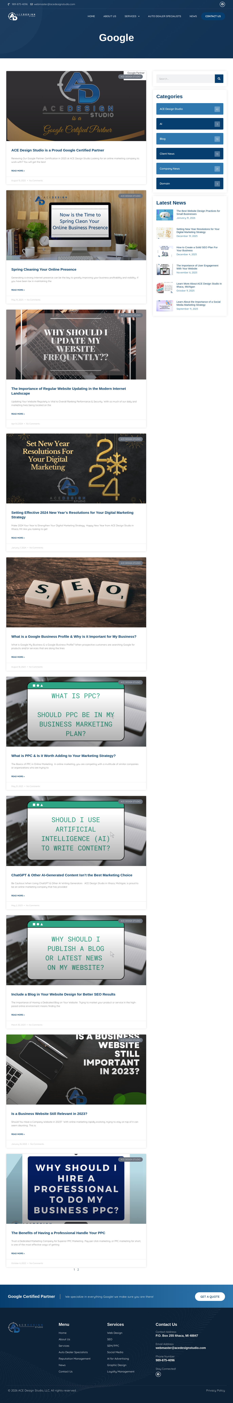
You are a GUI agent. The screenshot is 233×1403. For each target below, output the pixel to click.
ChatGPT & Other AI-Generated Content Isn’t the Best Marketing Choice (71, 875)
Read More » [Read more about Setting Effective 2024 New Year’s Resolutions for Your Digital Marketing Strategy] (18, 538)
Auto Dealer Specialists (164, 16)
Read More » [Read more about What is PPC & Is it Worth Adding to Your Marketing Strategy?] (18, 776)
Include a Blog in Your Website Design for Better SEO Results (63, 994)
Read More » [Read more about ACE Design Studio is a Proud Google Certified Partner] (18, 170)
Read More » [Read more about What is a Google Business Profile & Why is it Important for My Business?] (18, 657)
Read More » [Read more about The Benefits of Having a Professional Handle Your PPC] (18, 1253)
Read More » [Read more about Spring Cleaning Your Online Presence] (18, 290)
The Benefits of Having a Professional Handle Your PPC (58, 1233)
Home (91, 16)
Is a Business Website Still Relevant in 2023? (49, 1114)
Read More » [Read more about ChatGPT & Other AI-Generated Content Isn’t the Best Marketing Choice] (18, 895)
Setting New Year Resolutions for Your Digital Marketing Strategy (198, 230)
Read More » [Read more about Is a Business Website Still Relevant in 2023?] (18, 1134)
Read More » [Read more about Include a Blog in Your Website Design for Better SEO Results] (18, 1015)
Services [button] (132, 16)
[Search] (219, 78)
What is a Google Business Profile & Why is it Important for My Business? (73, 636)
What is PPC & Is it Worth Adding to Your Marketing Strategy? (63, 756)
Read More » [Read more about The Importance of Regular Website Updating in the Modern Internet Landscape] (18, 414)
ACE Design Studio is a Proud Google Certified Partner (57, 150)
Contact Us (213, 16)
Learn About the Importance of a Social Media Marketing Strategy (198, 303)
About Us (109, 16)
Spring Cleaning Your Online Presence (43, 269)
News (193, 16)
